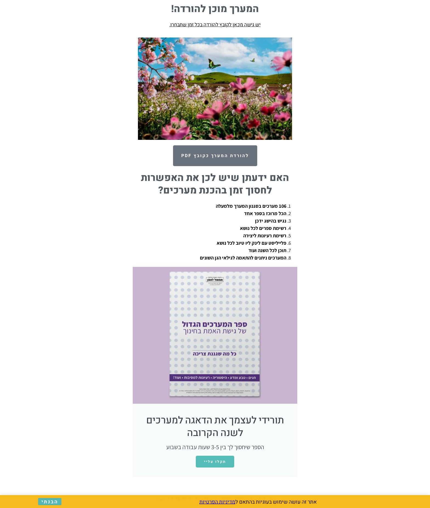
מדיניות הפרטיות (217, 501)
